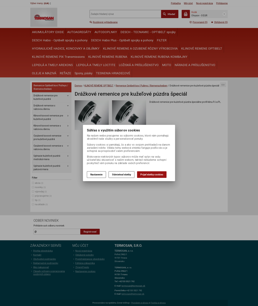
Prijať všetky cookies (151, 174)
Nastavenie (96, 174)
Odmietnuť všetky (121, 174)
